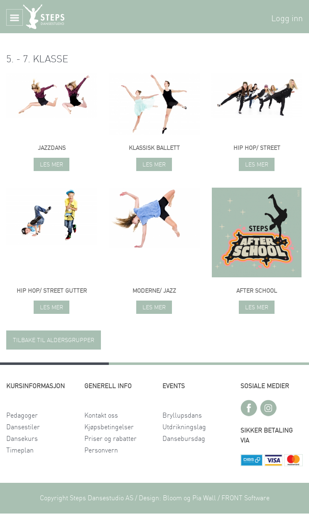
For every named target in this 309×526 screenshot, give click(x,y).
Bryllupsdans (182, 415)
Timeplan (20, 450)
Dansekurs (22, 438)
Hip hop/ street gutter (52, 291)
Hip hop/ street (256, 148)
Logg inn (287, 19)
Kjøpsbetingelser (109, 427)
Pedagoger (22, 415)
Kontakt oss (101, 415)
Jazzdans (52, 148)
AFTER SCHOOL (256, 291)
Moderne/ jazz (154, 291)
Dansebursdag (183, 438)
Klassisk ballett (154, 148)
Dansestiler (23, 427)
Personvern (101, 450)
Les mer (51, 165)
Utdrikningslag (184, 427)
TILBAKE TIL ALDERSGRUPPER (53, 340)
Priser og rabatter (110, 438)
